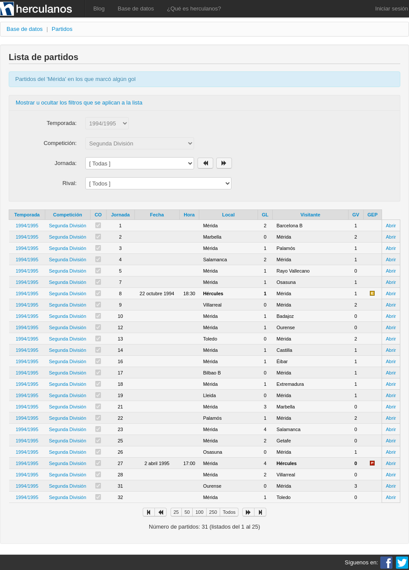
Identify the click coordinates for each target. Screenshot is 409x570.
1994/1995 (27, 225)
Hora (189, 214)
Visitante (310, 214)
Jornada (120, 214)
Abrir (391, 225)
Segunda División (68, 225)
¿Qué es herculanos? (194, 8)
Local (228, 214)
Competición (67, 214)
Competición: (60, 143)
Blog (99, 8)
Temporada (27, 214)
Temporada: (62, 123)
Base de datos (136, 8)
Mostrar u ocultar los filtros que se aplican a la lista (79, 102)
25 (176, 512)
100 (199, 512)
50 (187, 512)
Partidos (62, 29)
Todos (229, 512)
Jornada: (65, 163)
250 (213, 512)
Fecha (157, 214)
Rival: (69, 183)
